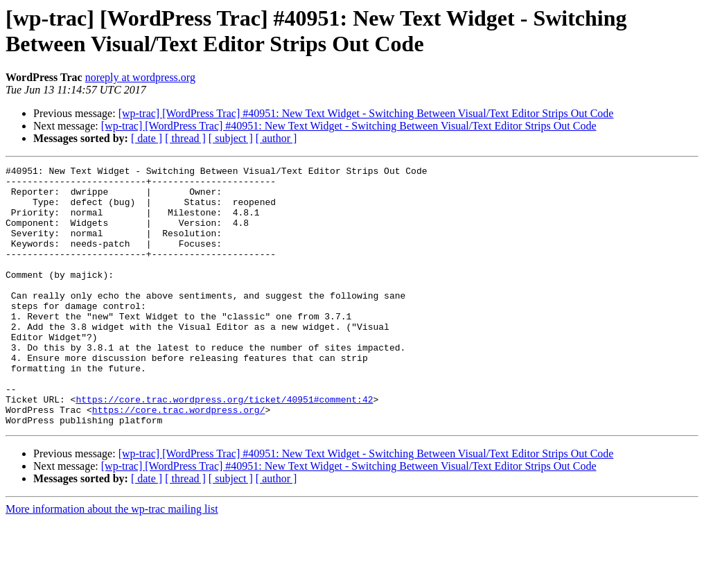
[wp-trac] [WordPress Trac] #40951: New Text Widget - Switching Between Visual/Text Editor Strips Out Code (366, 113)
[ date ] (146, 138)
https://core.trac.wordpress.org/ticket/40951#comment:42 (224, 447)
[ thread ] (185, 138)
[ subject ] (231, 138)
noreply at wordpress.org (140, 77)
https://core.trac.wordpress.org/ (178, 459)
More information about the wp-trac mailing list (112, 561)
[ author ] (276, 138)
